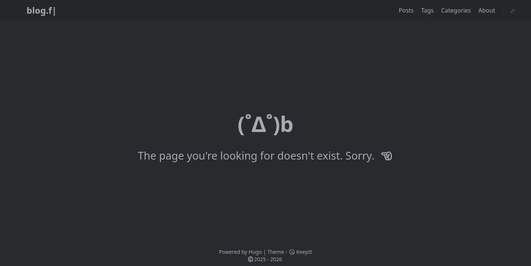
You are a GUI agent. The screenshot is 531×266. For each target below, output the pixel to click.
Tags (428, 10)
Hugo (255, 251)
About (487, 10)
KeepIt (300, 251)
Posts (407, 10)
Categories (456, 10)
